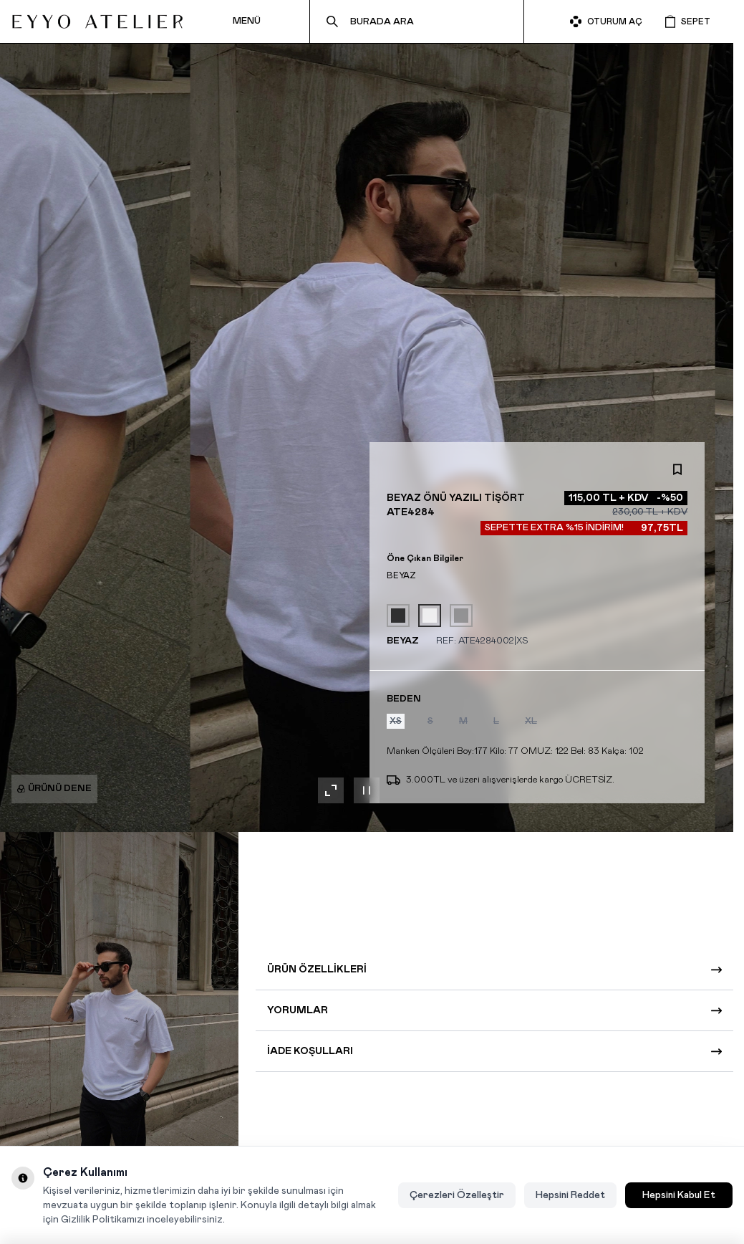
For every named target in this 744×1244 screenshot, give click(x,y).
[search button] (332, 21)
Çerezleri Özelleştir (457, 1195)
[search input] (416, 21)
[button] (396, 721)
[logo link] (97, 21)
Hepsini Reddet (570, 1195)
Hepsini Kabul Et (678, 1195)
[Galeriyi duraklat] (367, 790)
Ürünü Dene (54, 788)
